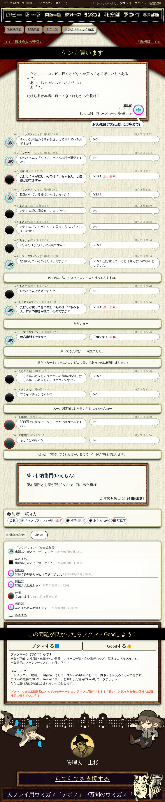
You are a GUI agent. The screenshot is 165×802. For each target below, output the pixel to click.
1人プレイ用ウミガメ (44, 794)
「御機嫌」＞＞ (148, 42)
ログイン (140, 3)
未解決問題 (14, 29)
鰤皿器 (127, 105)
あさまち (25, 205)
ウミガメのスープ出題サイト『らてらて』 (28, 3)
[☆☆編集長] (47, 547)
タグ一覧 (52, 29)
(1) (104, 261)
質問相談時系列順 (15, 534)
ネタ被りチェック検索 (79, 29)
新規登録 (155, 3)
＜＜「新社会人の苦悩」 (23, 42)
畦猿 (23, 416)
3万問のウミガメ (123, 794)
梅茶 (22, 171)
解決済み (34, 29)
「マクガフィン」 (30, 134)
